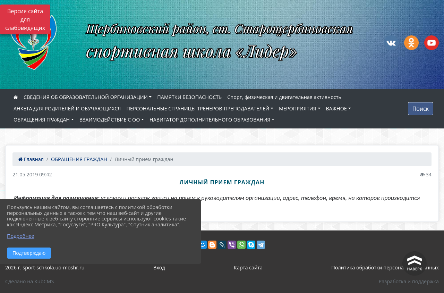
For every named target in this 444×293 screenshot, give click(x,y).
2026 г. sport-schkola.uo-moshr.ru (45, 267)
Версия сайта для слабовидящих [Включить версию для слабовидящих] (25, 19)
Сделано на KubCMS (29, 281)
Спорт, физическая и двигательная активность (284, 97)
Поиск (420, 108)
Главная (31, 159)
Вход (159, 267)
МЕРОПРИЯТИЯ (297, 108)
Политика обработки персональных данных (385, 267)
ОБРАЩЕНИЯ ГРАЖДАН (42, 119)
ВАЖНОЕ (336, 108)
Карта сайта (248, 267)
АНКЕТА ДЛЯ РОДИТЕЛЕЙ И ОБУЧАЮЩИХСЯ (67, 108)
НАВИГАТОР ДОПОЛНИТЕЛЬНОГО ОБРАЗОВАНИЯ (210, 119)
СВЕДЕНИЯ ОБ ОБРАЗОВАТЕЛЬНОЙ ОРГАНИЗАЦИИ (86, 97)
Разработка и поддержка (409, 281)
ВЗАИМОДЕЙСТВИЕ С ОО (109, 119)
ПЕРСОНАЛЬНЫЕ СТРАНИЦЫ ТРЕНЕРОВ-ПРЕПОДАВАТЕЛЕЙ (197, 108)
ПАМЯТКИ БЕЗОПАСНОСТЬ (189, 97)
